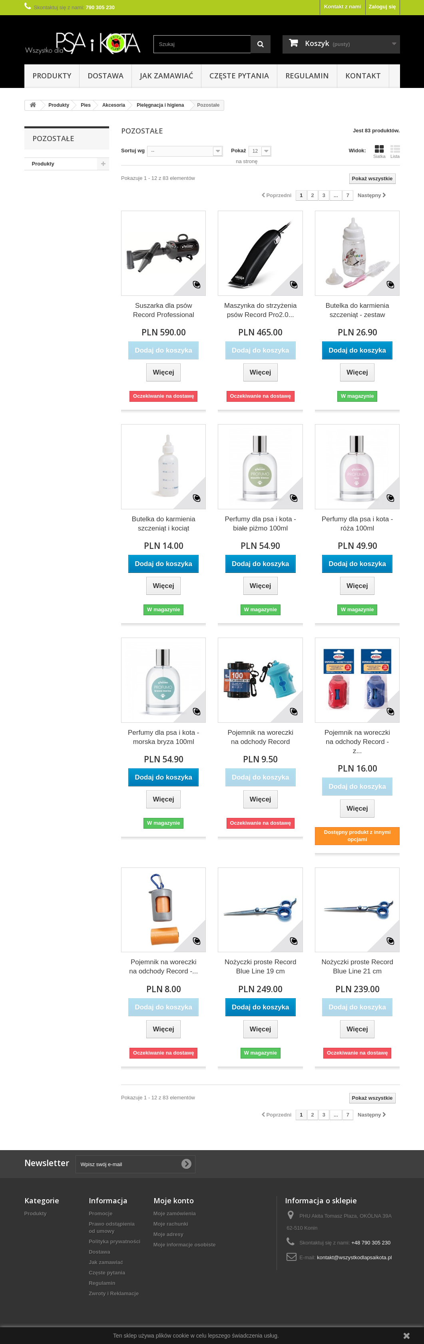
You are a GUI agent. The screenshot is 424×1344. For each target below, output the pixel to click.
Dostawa (105, 75)
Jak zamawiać (166, 75)
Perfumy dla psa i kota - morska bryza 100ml (163, 737)
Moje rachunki (170, 1224)
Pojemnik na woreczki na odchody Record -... (163, 966)
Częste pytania (239, 75)
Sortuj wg (133, 151)
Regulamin (307, 75)
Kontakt (363, 75)
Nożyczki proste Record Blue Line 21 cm (357, 966)
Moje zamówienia (174, 1213)
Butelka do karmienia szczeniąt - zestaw (357, 310)
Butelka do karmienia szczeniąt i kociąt (163, 523)
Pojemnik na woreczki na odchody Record (260, 737)
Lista (395, 151)
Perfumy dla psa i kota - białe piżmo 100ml (260, 523)
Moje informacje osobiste (184, 1245)
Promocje (100, 1213)
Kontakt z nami (342, 7)
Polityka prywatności (114, 1241)
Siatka (379, 151)
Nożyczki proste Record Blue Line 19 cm (261, 966)
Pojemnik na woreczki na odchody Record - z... (357, 742)
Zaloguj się (382, 7)
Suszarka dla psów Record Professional (163, 310)
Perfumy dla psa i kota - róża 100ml (357, 523)
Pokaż (238, 151)
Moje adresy (168, 1234)
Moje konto (173, 1200)
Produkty (51, 75)
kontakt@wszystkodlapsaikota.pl (354, 1257)
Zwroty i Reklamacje (114, 1293)
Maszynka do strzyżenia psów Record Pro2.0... (260, 310)
